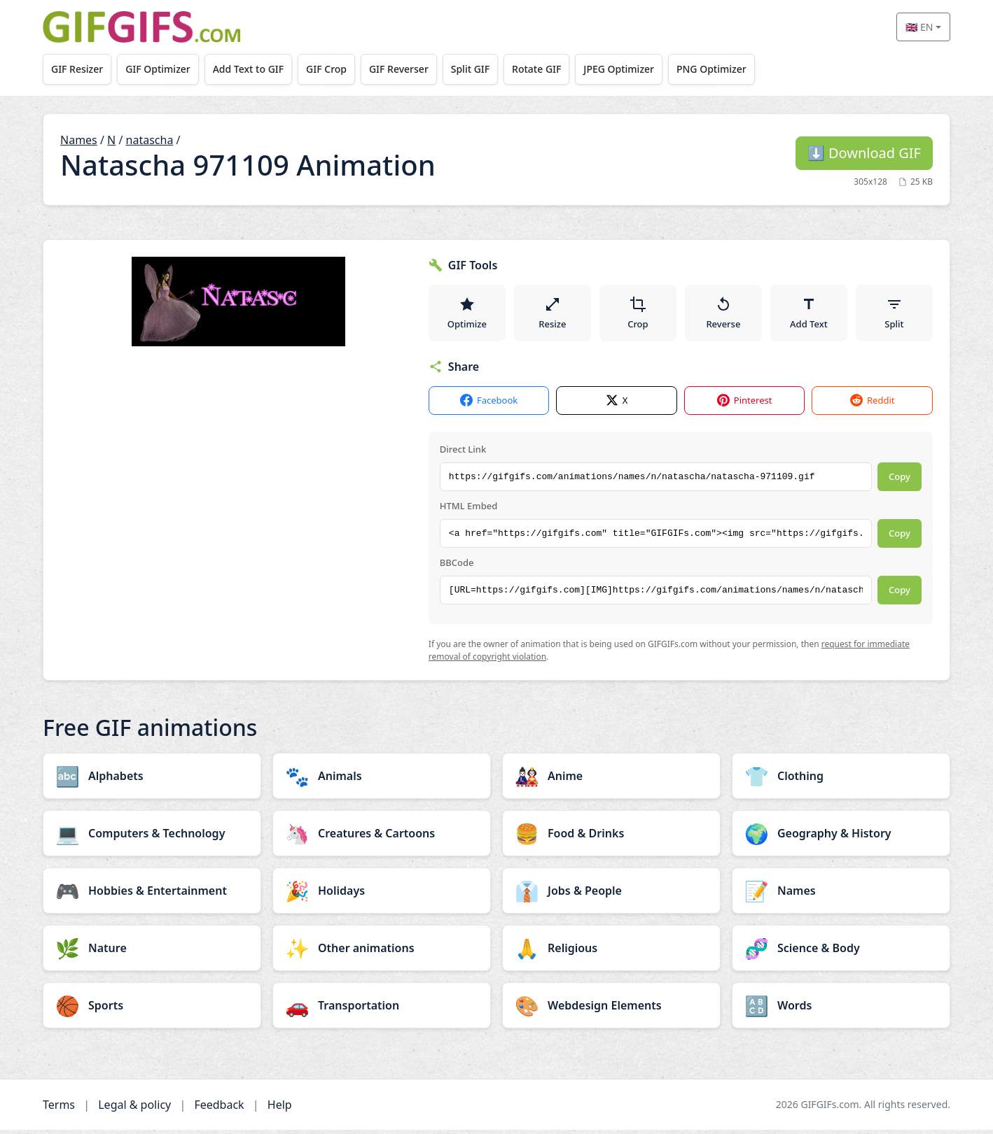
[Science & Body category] (841, 952)
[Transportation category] (381, 1009)
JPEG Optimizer (638, 69)
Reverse (723, 314)
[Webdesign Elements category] (611, 1009)
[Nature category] (152, 952)
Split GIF (484, 69)
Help (280, 1109)
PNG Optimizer (733, 69)
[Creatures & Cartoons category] (381, 837)
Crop (637, 314)
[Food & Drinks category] (611, 837)
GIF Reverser (410, 69)
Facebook (489, 405)
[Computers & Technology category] (152, 837)
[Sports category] (152, 1009)
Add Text (809, 314)
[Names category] (841, 894)
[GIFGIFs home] (141, 27)
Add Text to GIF (255, 69)
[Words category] (841, 1009)
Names (78, 140)
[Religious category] (611, 952)
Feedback (219, 1109)
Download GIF (864, 152)
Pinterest (744, 405)
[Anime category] (611, 780)
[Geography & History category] (841, 837)
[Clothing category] (841, 780)
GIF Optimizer (162, 69)
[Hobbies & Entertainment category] (152, 894)
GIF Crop (335, 69)
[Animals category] (381, 780)
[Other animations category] (381, 952)
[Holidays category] (381, 894)
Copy (899, 481)
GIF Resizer (78, 69)
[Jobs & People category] (611, 894)
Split (893, 314)
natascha (150, 140)
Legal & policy (134, 1109)
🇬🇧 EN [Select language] (919, 27)
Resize (552, 314)
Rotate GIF (553, 69)
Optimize (467, 314)
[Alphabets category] (152, 780)
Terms (59, 1109)
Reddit (872, 405)
